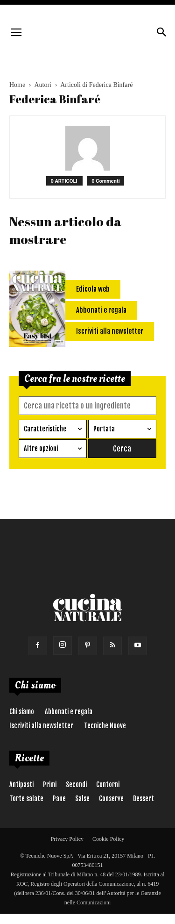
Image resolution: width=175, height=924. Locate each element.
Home (17, 84)
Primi (49, 784)
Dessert (143, 798)
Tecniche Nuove (105, 726)
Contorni (107, 784)
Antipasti (21, 784)
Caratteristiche (45, 429)
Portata (104, 429)
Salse (82, 798)
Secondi (76, 784)
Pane (59, 798)
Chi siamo (21, 712)
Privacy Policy (67, 839)
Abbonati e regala (68, 712)
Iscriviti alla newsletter (41, 726)
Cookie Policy (108, 839)
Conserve (111, 798)
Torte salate (26, 798)
